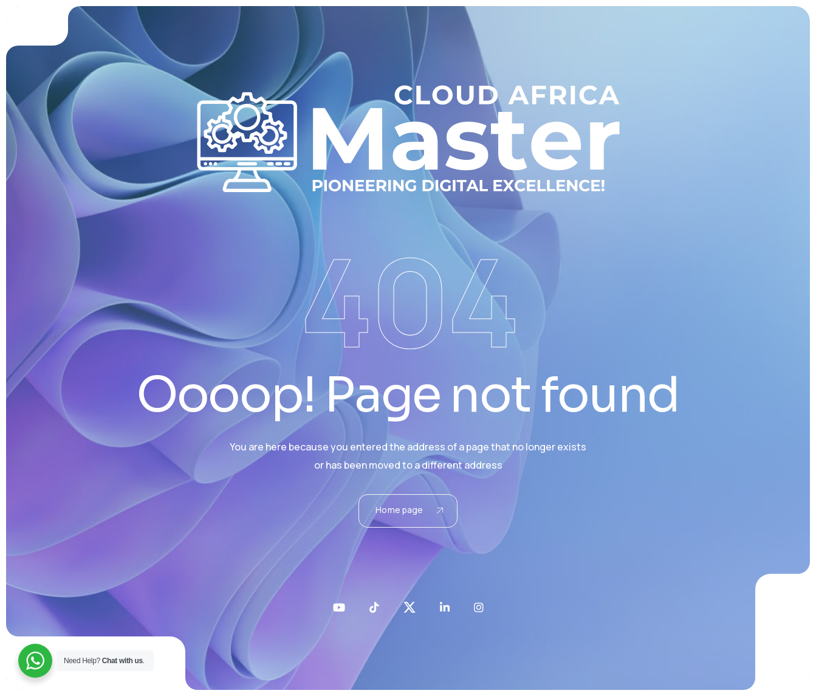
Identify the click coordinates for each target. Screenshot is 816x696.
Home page (408, 509)
